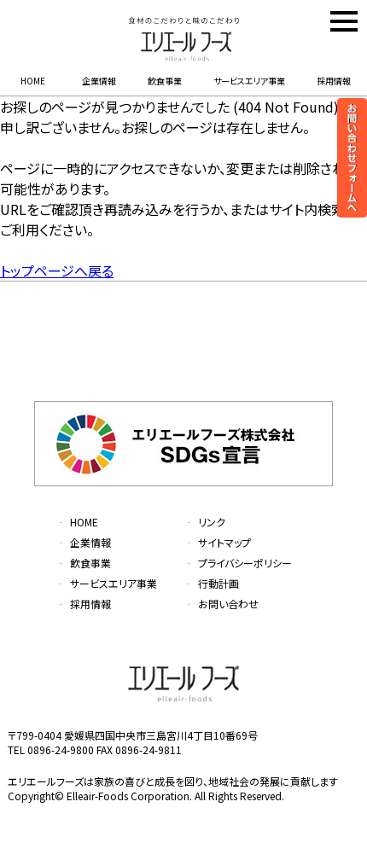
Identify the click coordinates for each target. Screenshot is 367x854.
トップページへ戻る (57, 270)
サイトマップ (217, 542)
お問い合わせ (221, 603)
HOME (32, 80)
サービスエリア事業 (249, 80)
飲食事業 (165, 80)
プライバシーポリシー (238, 562)
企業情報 (99, 80)
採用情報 (334, 80)
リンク (204, 521)
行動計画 (211, 583)
